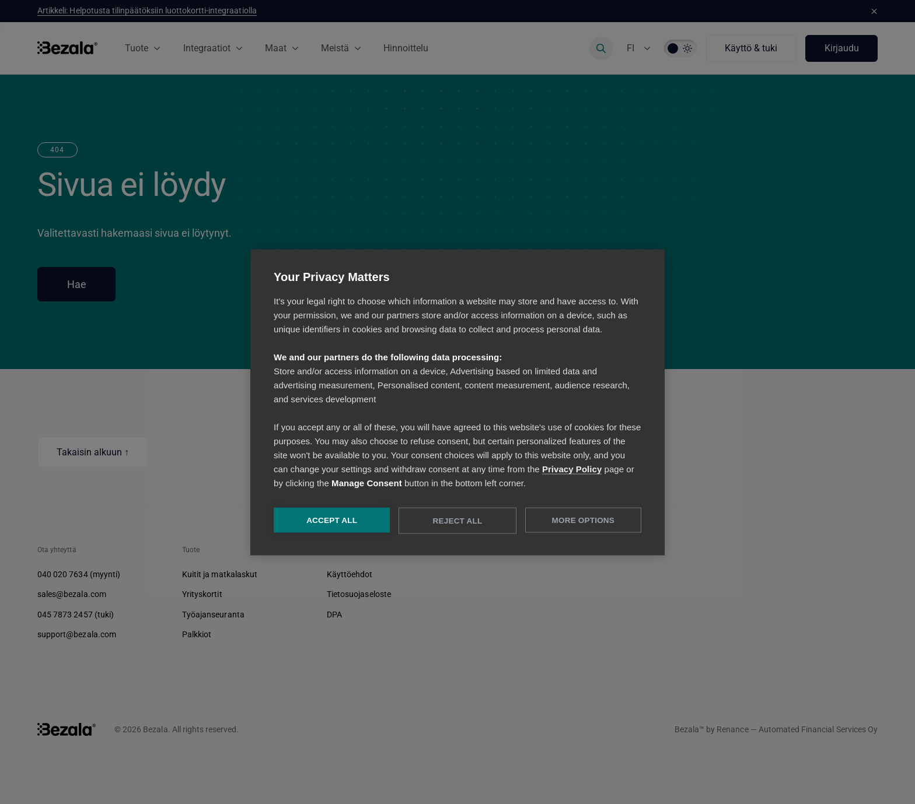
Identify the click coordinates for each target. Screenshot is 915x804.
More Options (583, 519)
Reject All (458, 520)
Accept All (331, 519)
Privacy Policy (572, 468)
